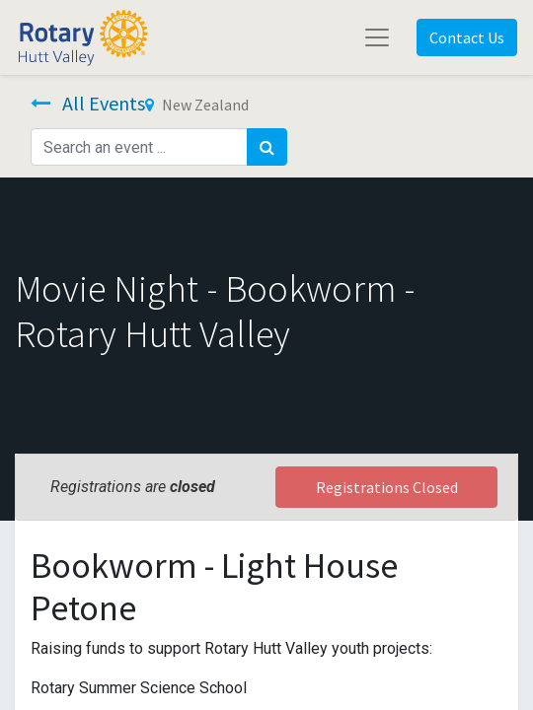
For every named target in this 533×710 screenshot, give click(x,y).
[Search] (267, 147)
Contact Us (466, 37)
